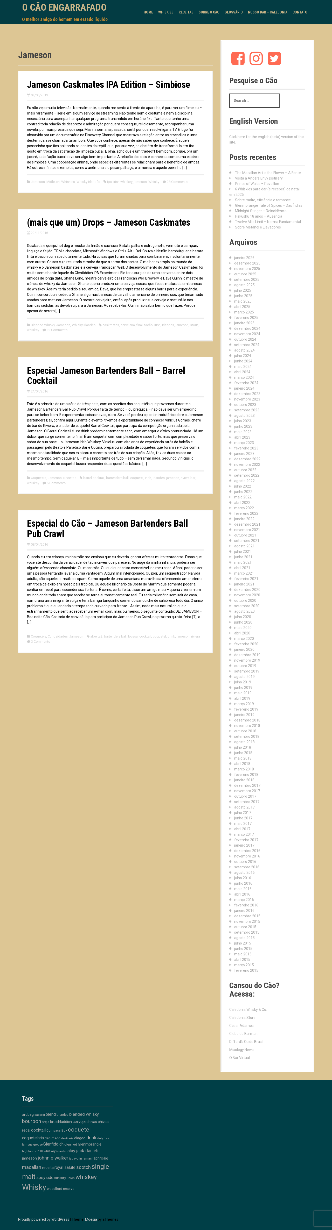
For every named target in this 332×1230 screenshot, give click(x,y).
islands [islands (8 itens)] (61, 1151)
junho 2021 (243, 557)
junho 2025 (243, 296)
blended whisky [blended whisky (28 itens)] (84, 1114)
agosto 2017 (244, 807)
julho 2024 (242, 356)
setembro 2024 (246, 345)
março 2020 (244, 639)
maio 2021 (243, 562)
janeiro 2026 (244, 258)
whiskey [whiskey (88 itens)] (86, 1177)
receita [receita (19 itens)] (48, 1167)
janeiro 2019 (244, 715)
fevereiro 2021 (246, 579)
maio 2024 (243, 366)
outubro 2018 (245, 731)
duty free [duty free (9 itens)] (103, 1138)
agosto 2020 (244, 611)
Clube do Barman (243, 1034)
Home (148, 12)
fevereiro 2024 (246, 383)
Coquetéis (38, 478)
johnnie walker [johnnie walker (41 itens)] (53, 1158)
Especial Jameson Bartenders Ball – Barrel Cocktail (106, 376)
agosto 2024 (244, 350)
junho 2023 (243, 426)
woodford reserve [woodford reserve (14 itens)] (60, 1189)
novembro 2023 (247, 399)
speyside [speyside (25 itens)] (44, 1177)
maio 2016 (243, 889)
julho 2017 (242, 813)
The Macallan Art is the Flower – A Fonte (268, 173)
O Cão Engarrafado (64, 7)
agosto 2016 (244, 872)
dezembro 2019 (247, 655)
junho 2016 (243, 883)
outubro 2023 (245, 405)
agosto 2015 (244, 938)
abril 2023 (242, 437)
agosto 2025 (244, 285)
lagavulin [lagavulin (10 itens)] (75, 1158)
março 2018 (244, 769)
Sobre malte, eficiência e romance (263, 200)
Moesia (91, 1219)
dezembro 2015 (247, 916)
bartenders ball (117, 478)
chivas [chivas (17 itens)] (91, 1122)
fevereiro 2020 (246, 644)
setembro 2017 (246, 802)
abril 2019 (242, 698)
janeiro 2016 (244, 911)
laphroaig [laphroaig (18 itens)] (100, 1158)
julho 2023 (242, 421)
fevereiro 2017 (246, 840)
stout (194, 325)
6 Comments (56, 483)
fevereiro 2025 (246, 318)
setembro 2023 (246, 410)
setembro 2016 (246, 867)
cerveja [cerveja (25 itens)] (79, 1121)
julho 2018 (242, 747)
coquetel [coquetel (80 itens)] (79, 1129)
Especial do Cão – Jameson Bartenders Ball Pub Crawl (107, 528)
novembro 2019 (247, 660)
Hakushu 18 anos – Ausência (258, 216)
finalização (144, 325)
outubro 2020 (245, 600)
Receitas (186, 12)
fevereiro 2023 (246, 448)
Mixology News (241, 1050)
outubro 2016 (245, 862)
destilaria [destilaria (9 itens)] (67, 1138)
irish (157, 325)
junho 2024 (243, 361)
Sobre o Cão (209, 12)
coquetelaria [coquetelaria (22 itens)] (33, 1137)
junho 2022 (243, 492)
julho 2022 (242, 486)
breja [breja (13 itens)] (45, 1122)
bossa (133, 636)
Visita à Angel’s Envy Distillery (259, 178)
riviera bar (188, 478)
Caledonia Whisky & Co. (248, 1009)
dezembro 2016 (247, 851)
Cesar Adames (241, 1026)
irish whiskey (122, 182)
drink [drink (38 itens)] (91, 1137)
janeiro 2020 (244, 649)
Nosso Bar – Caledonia (267, 12)
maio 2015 (243, 954)
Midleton (53, 182)
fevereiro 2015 (246, 970)
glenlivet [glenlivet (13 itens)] (70, 1144)
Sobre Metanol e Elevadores (258, 227)
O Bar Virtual (239, 1058)
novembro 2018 (247, 726)
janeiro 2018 (244, 780)
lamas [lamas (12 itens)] (87, 1158)
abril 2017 (242, 829)
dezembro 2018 (247, 720)
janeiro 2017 (244, 845)
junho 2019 (243, 687)
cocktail (145, 636)
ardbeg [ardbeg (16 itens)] (28, 1114)
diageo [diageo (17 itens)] (80, 1138)
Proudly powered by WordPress (43, 1219)
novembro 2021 (247, 530)
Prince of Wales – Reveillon (257, 184)
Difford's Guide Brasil (246, 1042)
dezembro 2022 (247, 459)
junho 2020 (243, 622)
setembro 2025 (246, 279)
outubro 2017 (245, 796)
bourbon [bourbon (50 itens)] (31, 1121)
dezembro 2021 (247, 524)
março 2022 (244, 508)
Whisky (153, 182)
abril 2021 (242, 568)
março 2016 (244, 900)
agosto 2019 (244, 677)
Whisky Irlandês (88, 182)
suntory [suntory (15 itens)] (60, 1178)
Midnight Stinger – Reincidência (261, 211)
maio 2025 (243, 301)
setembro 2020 (246, 606)
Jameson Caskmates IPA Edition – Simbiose (108, 84)
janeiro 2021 (244, 584)
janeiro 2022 (244, 519)
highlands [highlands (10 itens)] (29, 1151)
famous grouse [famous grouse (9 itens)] (32, 1144)
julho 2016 (242, 878)
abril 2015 (242, 959)
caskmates (110, 325)
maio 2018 (243, 758)
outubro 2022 (245, 470)
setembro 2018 (246, 736)
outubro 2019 (245, 666)
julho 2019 (242, 682)
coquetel (136, 478)
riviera (195, 636)
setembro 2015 (246, 932)
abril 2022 (242, 502)
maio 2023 (243, 432)
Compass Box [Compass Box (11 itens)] (56, 1130)
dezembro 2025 (247, 263)
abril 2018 (242, 764)
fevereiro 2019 (246, 709)
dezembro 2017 (247, 785)
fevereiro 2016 (246, 905)
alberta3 (96, 636)
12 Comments (57, 330)
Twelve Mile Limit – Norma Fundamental (268, 222)
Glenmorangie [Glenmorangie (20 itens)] (89, 1144)
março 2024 (244, 377)
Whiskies (166, 12)
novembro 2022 (247, 464)
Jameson (38, 182)
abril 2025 (242, 307)
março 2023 (244, 443)
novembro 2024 (247, 334)
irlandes (168, 325)
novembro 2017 (247, 791)
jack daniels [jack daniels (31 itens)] (88, 1150)
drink (171, 636)
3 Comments (40, 641)
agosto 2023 (244, 415)
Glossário (234, 12)
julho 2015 (242, 943)
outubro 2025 (245, 274)
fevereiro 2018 (246, 775)
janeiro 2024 (244, 388)
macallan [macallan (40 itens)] (31, 1167)
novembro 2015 (247, 921)
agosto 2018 (244, 742)
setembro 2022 (246, 475)
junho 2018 (243, 753)
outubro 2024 (245, 339)
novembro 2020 (247, 595)
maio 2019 (243, 693)
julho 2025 (242, 290)
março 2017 (244, 834)
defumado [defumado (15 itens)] (52, 1138)
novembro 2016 (247, 856)
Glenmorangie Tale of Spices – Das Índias (268, 205)
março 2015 (244, 965)
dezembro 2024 (247, 328)
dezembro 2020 (247, 590)
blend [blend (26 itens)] (51, 1114)
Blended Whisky (43, 325)
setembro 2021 (246, 541)
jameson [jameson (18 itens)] (29, 1158)
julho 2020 (242, 617)
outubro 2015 (245, 927)
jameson (140, 182)
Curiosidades (58, 636)
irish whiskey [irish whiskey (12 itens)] (46, 1151)
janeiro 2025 (244, 323)
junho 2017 (243, 818)
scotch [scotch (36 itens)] (83, 1167)
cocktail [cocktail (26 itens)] (38, 1130)
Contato (300, 12)
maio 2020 (243, 628)
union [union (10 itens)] (71, 1178)
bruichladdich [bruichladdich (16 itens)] (61, 1122)
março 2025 (244, 312)
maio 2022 (243, 497)
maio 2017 (243, 823)
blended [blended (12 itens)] (62, 1115)
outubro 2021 (245, 535)
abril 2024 (242, 372)
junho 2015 (243, 949)
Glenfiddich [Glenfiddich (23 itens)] (53, 1144)
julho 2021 (242, 551)
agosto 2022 (244, 481)
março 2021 (244, 573)
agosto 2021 (244, 546)
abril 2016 (242, 894)
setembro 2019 (246, 671)
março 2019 (244, 704)
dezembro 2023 (247, 394)
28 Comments (177, 182)
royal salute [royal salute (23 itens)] (64, 1167)
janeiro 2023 (244, 454)
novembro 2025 (247, 269)
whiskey (33, 330)
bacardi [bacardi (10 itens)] (39, 1115)
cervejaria (128, 325)
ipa (109, 182)
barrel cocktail (94, 478)
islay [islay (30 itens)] (70, 1150)
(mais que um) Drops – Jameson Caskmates (108, 222)
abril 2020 (242, 633)
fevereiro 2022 (246, 513)
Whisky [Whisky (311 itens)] (34, 1187)
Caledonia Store (242, 1018)
